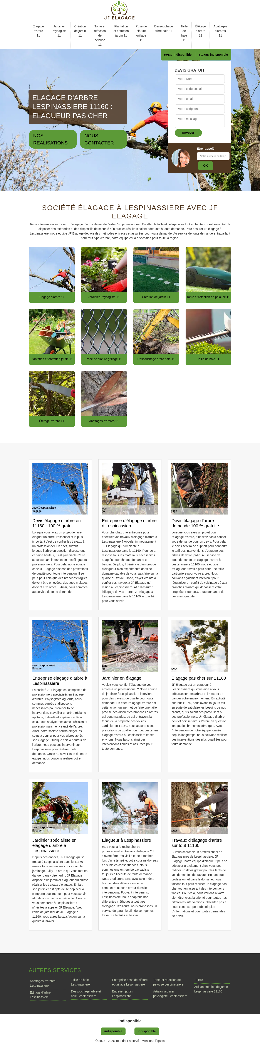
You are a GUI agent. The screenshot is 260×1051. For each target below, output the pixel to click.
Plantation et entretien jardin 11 (121, 31)
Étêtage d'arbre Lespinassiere (40, 995)
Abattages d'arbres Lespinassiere (42, 983)
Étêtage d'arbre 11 (200, 31)
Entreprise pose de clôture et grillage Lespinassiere (130, 982)
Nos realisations (50, 139)
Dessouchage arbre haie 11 (163, 29)
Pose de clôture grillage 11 (141, 33)
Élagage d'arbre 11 (38, 31)
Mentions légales (153, 1041)
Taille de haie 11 (184, 33)
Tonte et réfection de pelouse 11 (100, 35)
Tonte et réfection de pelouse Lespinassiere (168, 982)
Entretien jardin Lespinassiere (122, 994)
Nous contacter (99, 139)
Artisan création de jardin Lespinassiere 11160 (211, 989)
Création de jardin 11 (80, 31)
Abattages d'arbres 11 (220, 31)
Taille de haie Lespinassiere (80, 982)
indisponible (182, 54)
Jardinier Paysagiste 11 (59, 31)
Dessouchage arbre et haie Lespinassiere (86, 994)
